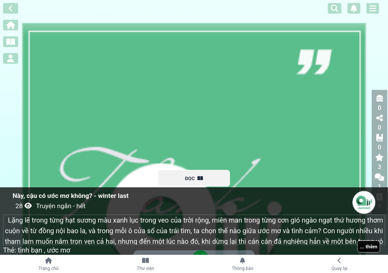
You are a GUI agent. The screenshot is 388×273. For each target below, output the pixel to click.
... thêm (368, 246)
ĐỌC (194, 178)
